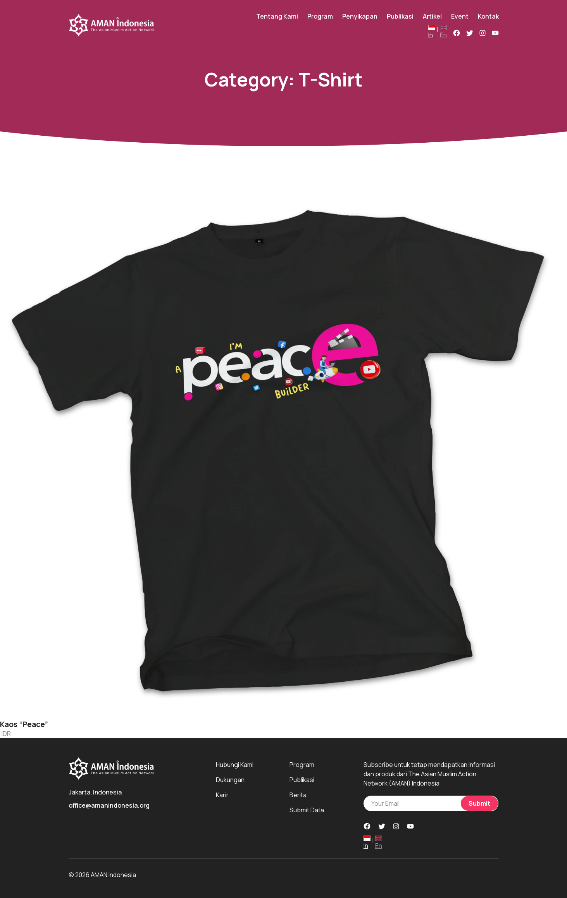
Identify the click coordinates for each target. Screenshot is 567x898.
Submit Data (307, 810)
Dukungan (230, 779)
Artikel (432, 16)
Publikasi (400, 16)
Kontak (488, 16)
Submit (479, 803)
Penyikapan (359, 16)
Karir (222, 795)
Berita (298, 795)
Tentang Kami (277, 16)
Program (320, 16)
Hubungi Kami (234, 764)
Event (460, 16)
